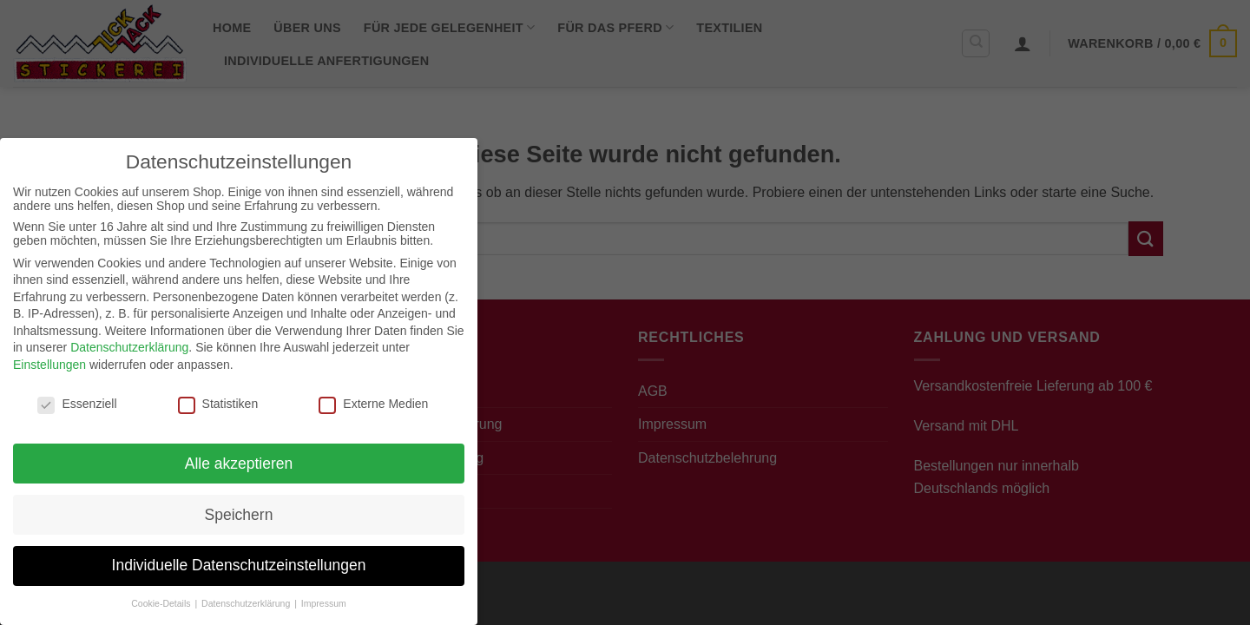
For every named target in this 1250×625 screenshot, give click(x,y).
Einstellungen (49, 365)
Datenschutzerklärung (129, 347)
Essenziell (76, 404)
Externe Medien (373, 404)
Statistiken (218, 404)
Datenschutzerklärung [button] (247, 603)
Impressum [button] (323, 603)
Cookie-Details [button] (162, 603)
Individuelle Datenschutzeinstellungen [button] (239, 565)
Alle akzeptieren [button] (239, 463)
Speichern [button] (239, 514)
